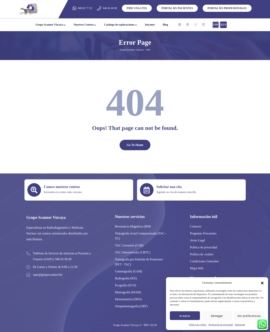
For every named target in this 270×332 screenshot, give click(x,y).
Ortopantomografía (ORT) (131, 306)
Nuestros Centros (84, 24)
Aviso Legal (197, 240)
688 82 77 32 (85, 8)
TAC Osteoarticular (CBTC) (132, 252)
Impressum (240, 324)
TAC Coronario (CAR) (129, 245)
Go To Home (135, 145)
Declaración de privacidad (220, 324)
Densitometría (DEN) (128, 299)
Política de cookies (198, 324)
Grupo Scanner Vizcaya (49, 24)
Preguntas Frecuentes (203, 233)
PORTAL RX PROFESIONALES (227, 8)
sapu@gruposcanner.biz (48, 274)
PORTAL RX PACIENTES (177, 8)
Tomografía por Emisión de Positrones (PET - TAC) (139, 262)
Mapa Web (196, 268)
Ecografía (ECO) (125, 285)
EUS (223, 24)
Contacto (195, 226)
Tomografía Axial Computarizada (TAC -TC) (140, 236)
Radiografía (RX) (126, 278)
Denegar (217, 316)
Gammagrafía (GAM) (128, 271)
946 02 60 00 (110, 8)
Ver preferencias (249, 316)
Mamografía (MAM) (128, 292)
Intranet (150, 24)
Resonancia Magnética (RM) (133, 226)
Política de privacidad (203, 247)
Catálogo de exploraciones (119, 24)
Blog (165, 24)
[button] (262, 283)
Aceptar (184, 316)
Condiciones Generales (204, 261)
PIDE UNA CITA (137, 8)
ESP (215, 24)
